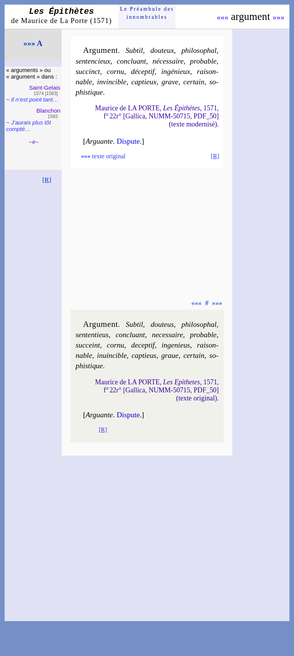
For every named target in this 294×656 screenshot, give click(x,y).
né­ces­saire (167, 61)
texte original (103, 156)
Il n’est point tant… (35, 99)
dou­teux (162, 50)
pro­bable (203, 61)
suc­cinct (87, 71)
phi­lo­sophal (199, 50)
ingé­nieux (175, 71)
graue (169, 355)
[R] (46, 180)
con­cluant (131, 61)
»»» (278, 17)
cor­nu (115, 71)
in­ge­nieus (176, 345)
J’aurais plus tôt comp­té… (28, 125)
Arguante (99, 141)
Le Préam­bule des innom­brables (147, 13)
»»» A (32, 43)
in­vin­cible (112, 82)
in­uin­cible (112, 355)
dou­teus (162, 324)
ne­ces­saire (167, 335)
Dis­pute (128, 141)
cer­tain (193, 82)
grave (170, 82)
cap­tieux (144, 82)
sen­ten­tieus (91, 335)
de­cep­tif (143, 345)
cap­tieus (144, 355)
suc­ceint (87, 345)
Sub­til (134, 50)
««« (223, 17)
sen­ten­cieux (92, 61)
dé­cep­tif (143, 71)
